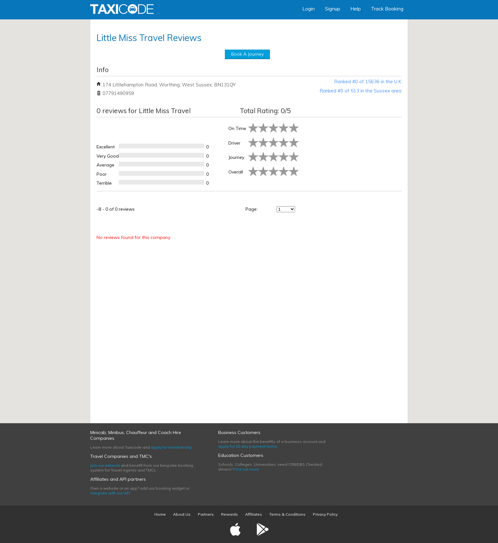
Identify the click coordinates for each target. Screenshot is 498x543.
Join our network (105, 465)
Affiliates (253, 514)
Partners (206, 514)
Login (308, 8)
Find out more (246, 469)
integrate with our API (110, 493)
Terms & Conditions (287, 514)
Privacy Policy (325, 514)
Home (160, 514)
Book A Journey (247, 54)
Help (355, 8)
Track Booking (387, 8)
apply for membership (171, 447)
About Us (182, 514)
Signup (332, 8)
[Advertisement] (350, 153)
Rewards (229, 514)
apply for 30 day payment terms (247, 446)
